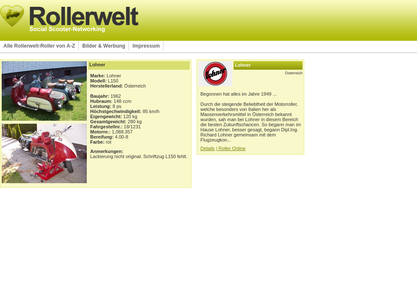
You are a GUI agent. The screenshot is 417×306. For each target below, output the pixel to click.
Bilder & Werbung (103, 46)
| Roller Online (231, 148)
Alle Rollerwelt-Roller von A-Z (39, 46)
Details (207, 148)
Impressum (146, 46)
